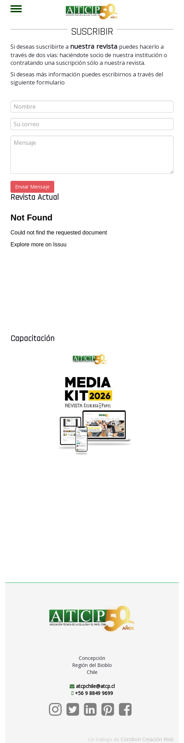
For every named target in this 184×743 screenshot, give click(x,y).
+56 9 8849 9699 (94, 693)
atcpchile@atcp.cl (95, 686)
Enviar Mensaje (32, 186)
